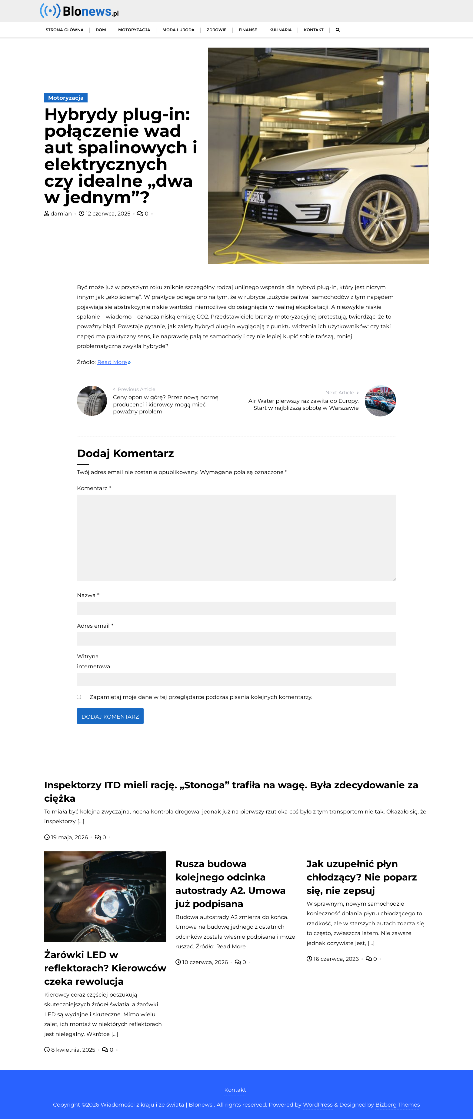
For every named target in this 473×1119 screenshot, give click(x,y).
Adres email (95, 626)
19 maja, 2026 (66, 837)
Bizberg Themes (397, 1104)
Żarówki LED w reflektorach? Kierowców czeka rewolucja (105, 968)
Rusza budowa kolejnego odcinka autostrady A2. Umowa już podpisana (230, 884)
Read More (112, 362)
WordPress (318, 1104)
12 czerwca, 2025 (105, 213)
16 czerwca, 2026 (333, 959)
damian (58, 213)
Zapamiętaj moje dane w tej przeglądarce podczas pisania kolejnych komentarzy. (201, 697)
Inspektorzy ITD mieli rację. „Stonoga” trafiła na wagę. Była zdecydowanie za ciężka (231, 791)
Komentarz (94, 488)
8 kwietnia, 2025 (70, 1050)
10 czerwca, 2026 (202, 962)
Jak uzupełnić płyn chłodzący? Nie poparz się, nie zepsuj (362, 877)
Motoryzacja (66, 98)
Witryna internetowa (93, 661)
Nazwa (88, 595)
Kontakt (235, 1090)
